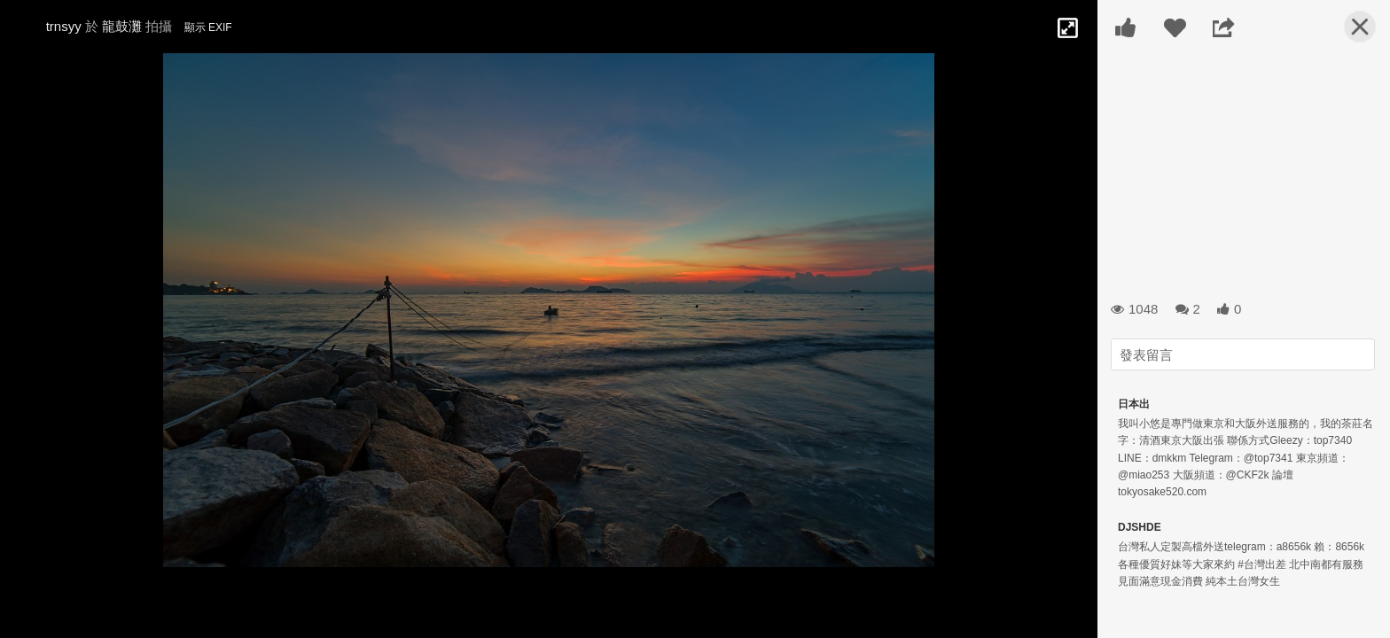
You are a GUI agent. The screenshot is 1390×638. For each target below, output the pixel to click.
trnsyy (64, 26)
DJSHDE (1139, 527)
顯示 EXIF (208, 27)
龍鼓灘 (122, 26)
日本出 (1134, 404)
